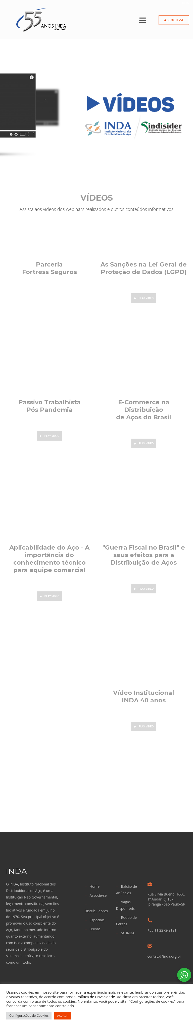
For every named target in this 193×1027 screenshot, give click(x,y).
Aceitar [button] (62, 1015)
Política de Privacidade (95, 996)
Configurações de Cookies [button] (29, 1015)
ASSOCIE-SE (174, 20)
